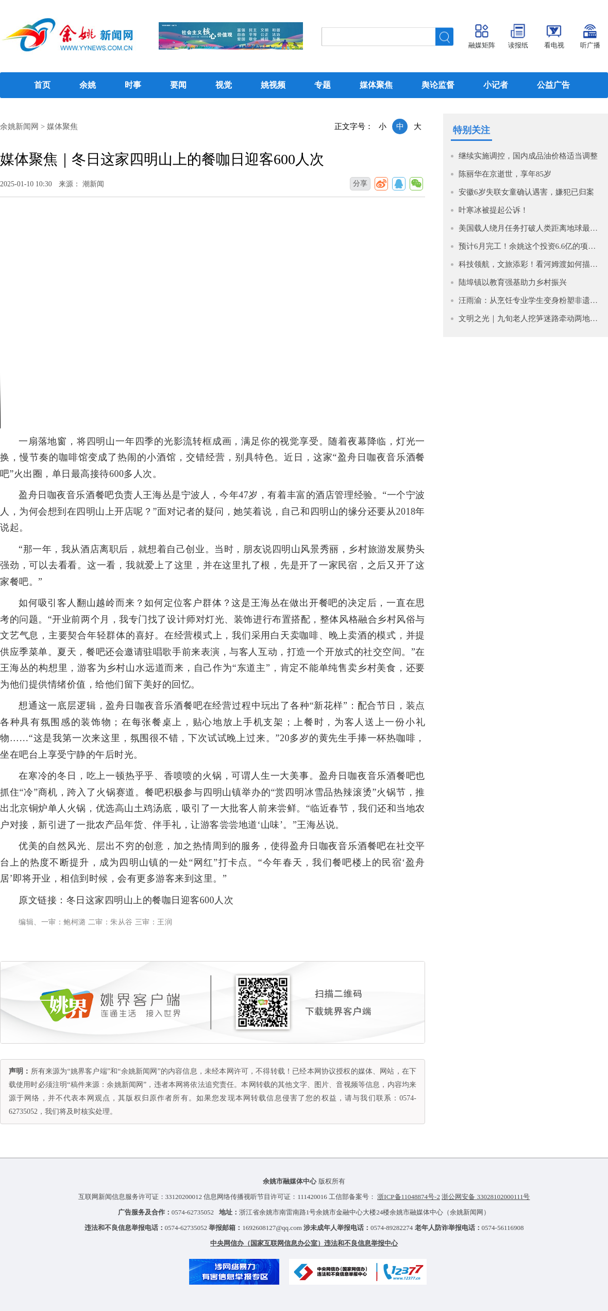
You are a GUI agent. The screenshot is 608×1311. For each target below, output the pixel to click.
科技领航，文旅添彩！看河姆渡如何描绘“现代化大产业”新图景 (531, 264)
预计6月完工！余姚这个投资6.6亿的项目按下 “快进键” (531, 246)
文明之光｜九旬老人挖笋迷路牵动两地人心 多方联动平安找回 (531, 318)
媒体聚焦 (62, 126)
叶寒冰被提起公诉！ (493, 210)
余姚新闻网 (19, 126)
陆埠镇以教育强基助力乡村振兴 (513, 282)
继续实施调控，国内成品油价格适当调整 (528, 156)
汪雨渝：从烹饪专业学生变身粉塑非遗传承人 (531, 300)
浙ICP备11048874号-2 (408, 1197)
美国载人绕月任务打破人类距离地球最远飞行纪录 (531, 228)
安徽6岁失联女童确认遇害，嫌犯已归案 (526, 192)
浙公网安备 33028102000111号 (486, 1197)
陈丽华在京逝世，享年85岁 (505, 174)
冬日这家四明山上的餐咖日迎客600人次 (150, 900)
